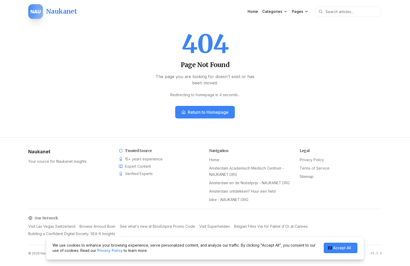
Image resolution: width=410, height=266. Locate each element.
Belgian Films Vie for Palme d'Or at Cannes (271, 226)
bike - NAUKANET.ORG (228, 199)
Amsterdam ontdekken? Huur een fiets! (242, 191)
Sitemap (307, 176)
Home (253, 11)
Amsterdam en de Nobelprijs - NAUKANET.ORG (249, 183)
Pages (300, 11)
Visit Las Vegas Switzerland (51, 226)
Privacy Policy (312, 160)
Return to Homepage (205, 112)
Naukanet (39, 151)
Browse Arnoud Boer (97, 226)
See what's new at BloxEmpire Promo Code (157, 226)
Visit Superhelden (214, 226)
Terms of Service (314, 168)
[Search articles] (348, 11)
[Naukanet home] (52, 11)
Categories (275, 11)
